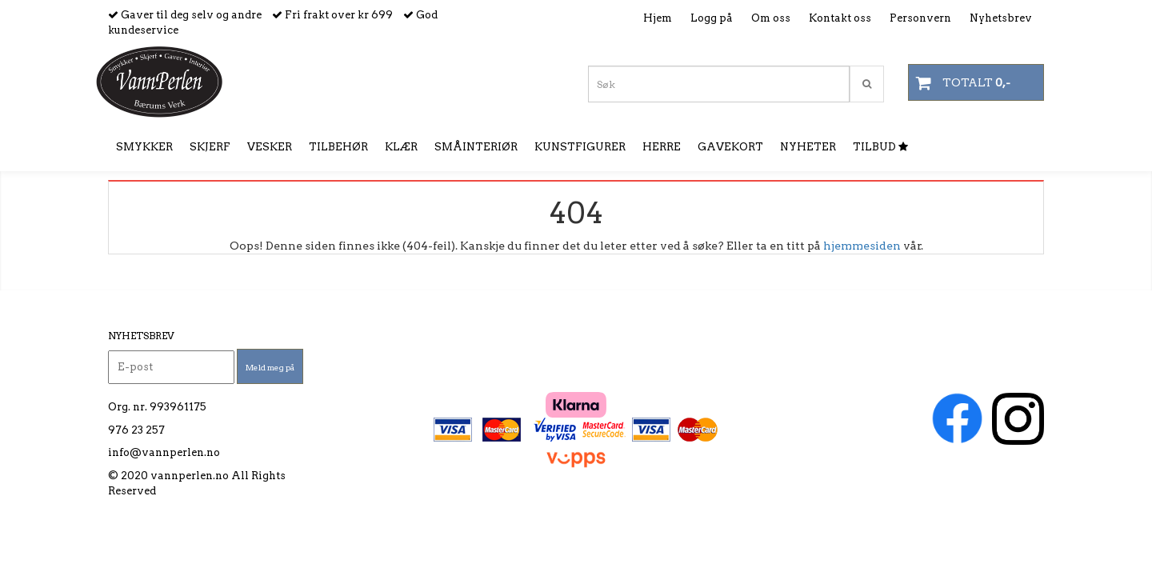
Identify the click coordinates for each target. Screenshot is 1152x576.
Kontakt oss (840, 18)
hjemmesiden (862, 245)
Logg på (711, 18)
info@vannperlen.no (164, 452)
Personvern (920, 18)
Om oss (770, 18)
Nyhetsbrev (1001, 18)
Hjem (657, 18)
